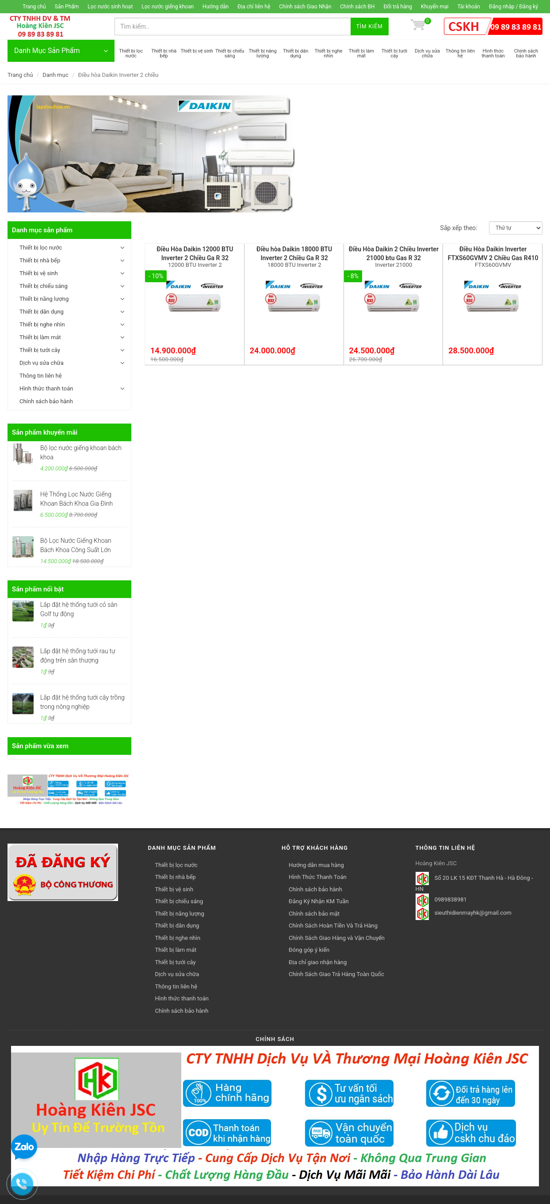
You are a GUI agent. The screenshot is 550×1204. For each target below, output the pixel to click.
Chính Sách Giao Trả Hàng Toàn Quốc (336, 974)
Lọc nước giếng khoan (167, 7)
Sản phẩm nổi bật (38, 589)
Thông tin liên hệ (40, 375)
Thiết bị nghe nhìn (42, 324)
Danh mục (55, 75)
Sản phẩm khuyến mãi (44, 432)
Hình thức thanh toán (46, 388)
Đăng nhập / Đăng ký (513, 7)
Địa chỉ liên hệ (253, 7)
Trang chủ (34, 7)
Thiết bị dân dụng (41, 311)
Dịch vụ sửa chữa (41, 363)
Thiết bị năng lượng (44, 298)
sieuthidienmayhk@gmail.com (473, 912)
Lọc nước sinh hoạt (110, 7)
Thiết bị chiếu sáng (43, 286)
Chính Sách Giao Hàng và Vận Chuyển (337, 938)
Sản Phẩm (67, 7)
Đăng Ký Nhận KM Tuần (319, 901)
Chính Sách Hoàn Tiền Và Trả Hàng (333, 925)
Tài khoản (468, 7)
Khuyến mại (434, 7)
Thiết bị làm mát (40, 337)
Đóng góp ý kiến (309, 950)
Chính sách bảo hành (315, 889)
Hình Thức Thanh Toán (318, 877)
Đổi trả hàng (398, 7)
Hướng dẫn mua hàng (316, 865)
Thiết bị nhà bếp (39, 260)
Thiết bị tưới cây (39, 350)
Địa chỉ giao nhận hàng (318, 962)
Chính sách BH (357, 7)
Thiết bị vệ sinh (38, 273)
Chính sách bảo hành (46, 401)
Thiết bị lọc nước (40, 247)
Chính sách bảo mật (314, 913)
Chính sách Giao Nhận (305, 7)
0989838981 (451, 899)
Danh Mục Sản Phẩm (61, 51)
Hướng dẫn (215, 7)
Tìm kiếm (369, 26)
